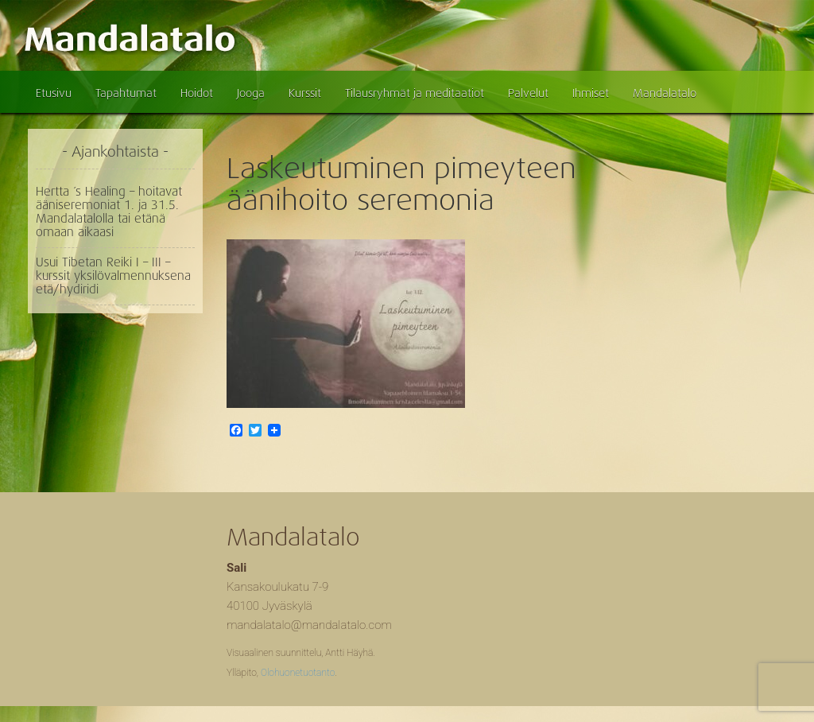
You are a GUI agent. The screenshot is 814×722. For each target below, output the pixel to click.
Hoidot (196, 93)
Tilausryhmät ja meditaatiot (414, 93)
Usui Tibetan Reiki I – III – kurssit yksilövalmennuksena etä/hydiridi (113, 275)
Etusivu (54, 93)
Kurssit (305, 93)
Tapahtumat (126, 93)
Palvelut (528, 93)
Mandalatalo (664, 93)
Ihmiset (590, 93)
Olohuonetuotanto (298, 672)
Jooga (251, 93)
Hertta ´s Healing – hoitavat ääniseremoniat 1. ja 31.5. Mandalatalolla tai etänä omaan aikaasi (109, 212)
